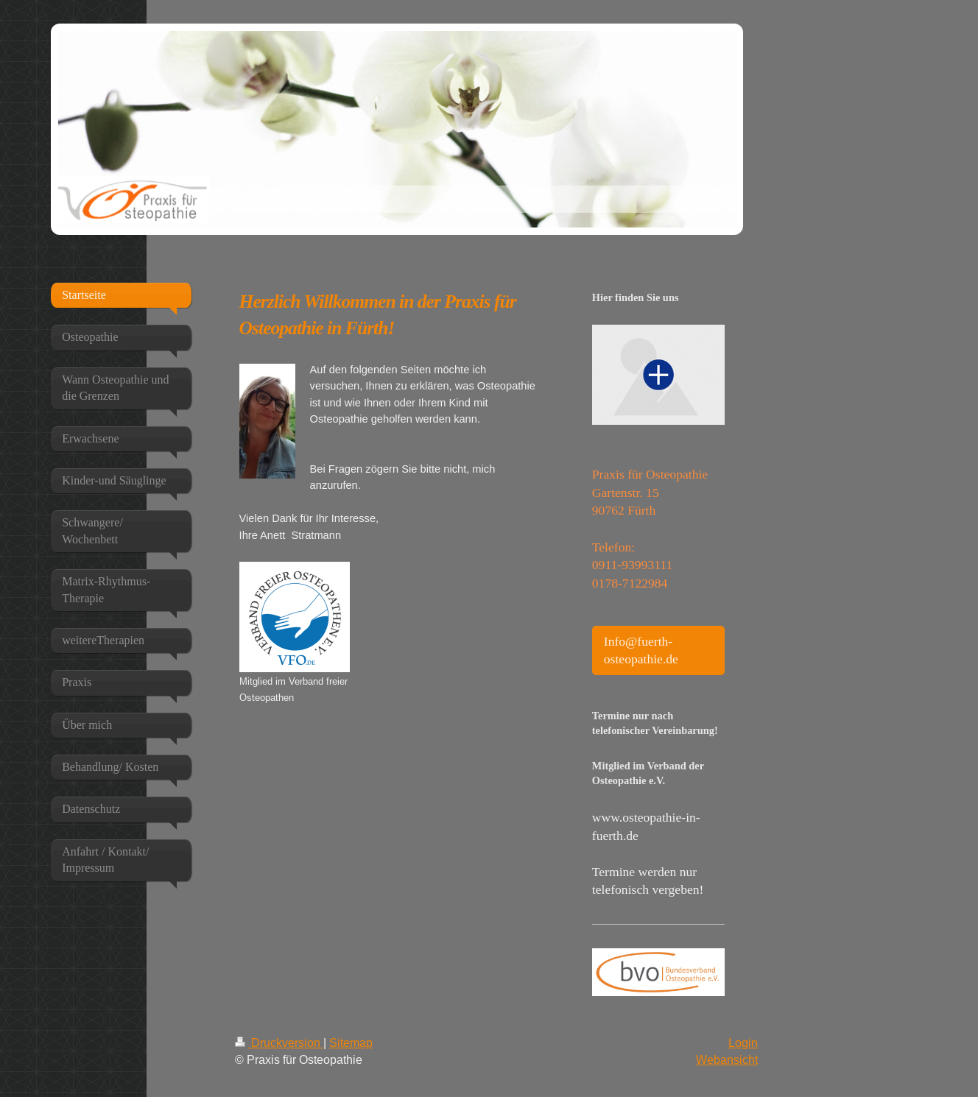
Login (743, 1042)
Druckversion (279, 1042)
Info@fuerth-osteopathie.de (641, 650)
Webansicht (727, 1059)
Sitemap (351, 1042)
